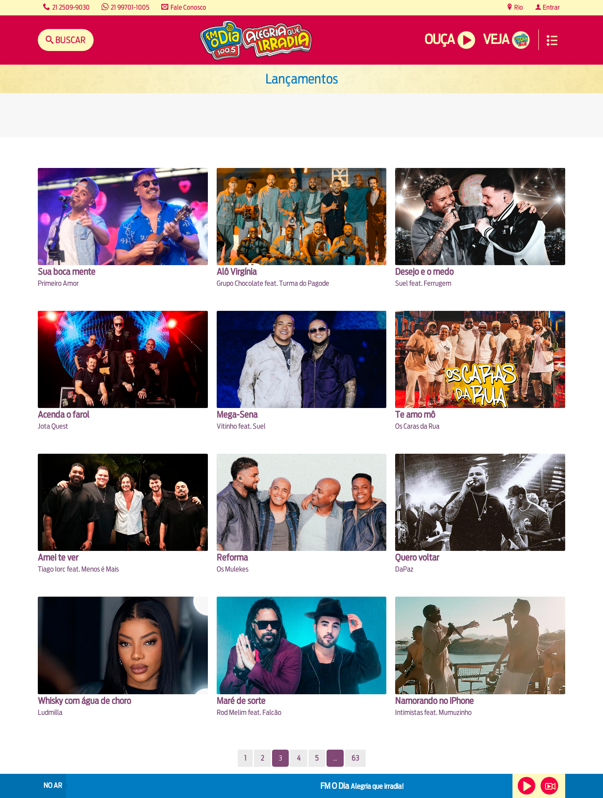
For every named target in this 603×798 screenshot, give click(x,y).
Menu (552, 40)
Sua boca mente (66, 271)
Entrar (550, 7)
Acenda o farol (63, 414)
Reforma (232, 557)
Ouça (439, 39)
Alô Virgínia (237, 271)
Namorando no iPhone (434, 701)
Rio (518, 7)
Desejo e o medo (424, 271)
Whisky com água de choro (84, 701)
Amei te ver (58, 557)
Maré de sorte (241, 701)
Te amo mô (415, 414)
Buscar (70, 40)
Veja (496, 39)
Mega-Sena (237, 414)
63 (355, 758)
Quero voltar (417, 557)
